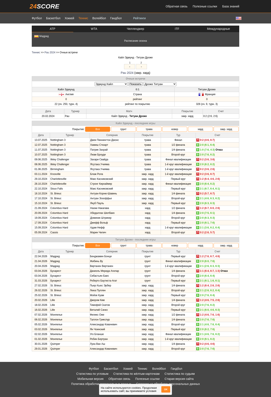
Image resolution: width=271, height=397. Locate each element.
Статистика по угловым (92, 373)
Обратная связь (176, 6)
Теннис (83, 18)
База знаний (230, 6)
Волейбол (99, 18)
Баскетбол (53, 18)
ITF (177, 28)
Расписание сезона (135, 40)
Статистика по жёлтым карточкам (136, 373)
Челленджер (135, 28)
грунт (123, 129)
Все (97, 129)
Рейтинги (139, 18)
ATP (52, 28)
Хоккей (69, 18)
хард (200, 129)
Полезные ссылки (205, 6)
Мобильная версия (90, 379)
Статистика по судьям (180, 373)
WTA (94, 28)
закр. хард (226, 129)
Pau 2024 (49, 52)
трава (149, 129)
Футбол (37, 18)
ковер (174, 129)
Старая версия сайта (179, 379)
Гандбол (116, 18)
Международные (218, 28)
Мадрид (41, 36)
